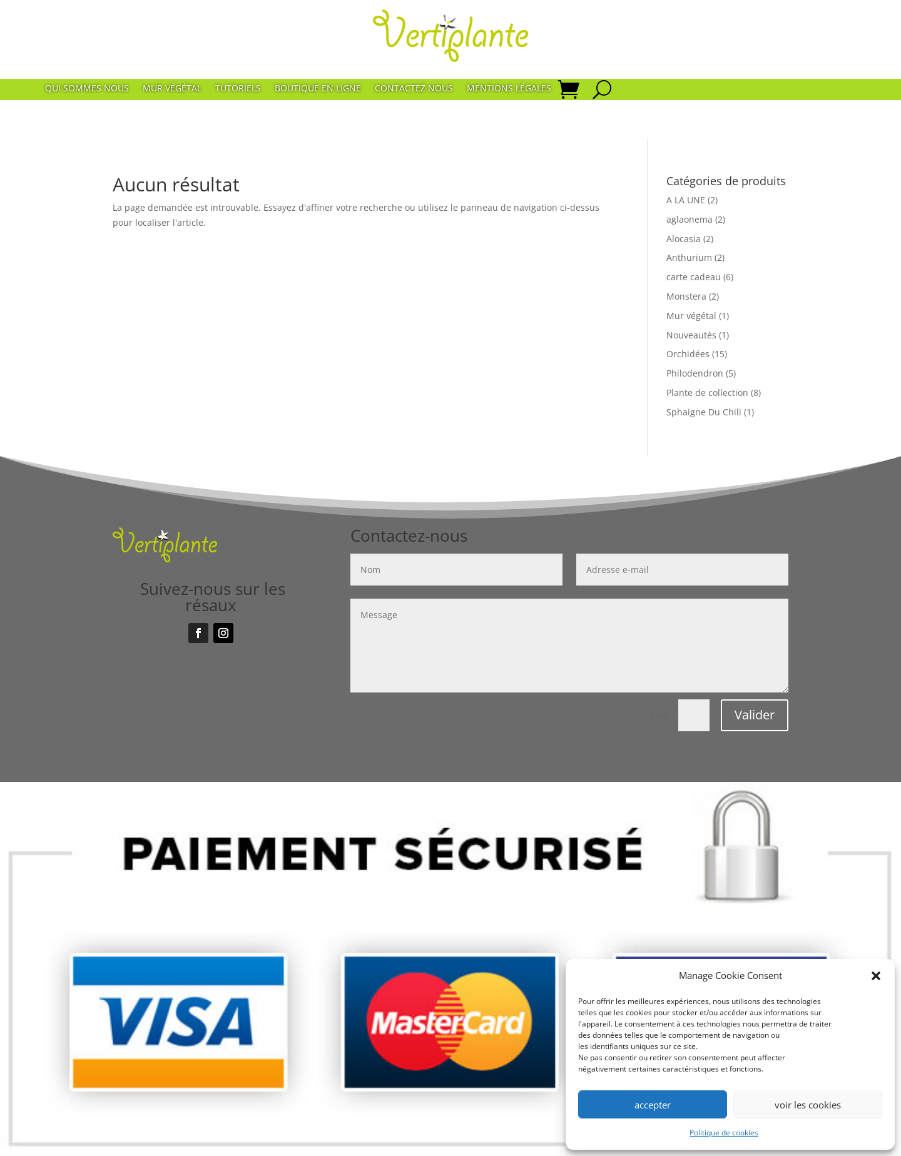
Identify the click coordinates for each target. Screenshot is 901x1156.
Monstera (686, 296)
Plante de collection (707, 392)
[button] (876, 976)
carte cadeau (693, 277)
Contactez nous (414, 89)
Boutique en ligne (318, 89)
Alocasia (683, 239)
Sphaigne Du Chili (703, 412)
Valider (755, 714)
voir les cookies (808, 1104)
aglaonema (689, 219)
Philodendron (694, 373)
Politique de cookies (724, 1132)
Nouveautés (691, 335)
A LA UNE (685, 200)
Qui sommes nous (87, 89)
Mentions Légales (509, 89)
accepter (652, 1104)
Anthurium (689, 257)
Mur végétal (172, 89)
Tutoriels (238, 89)
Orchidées (688, 354)
